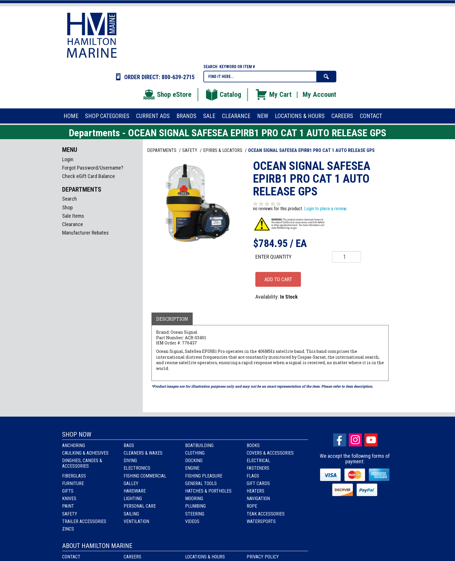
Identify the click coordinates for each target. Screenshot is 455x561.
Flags (253, 476)
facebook (339, 439)
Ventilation (136, 521)
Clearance (72, 224)
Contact (71, 557)
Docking (194, 460)
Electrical (258, 460)
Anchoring (73, 445)
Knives (69, 498)
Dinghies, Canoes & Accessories (82, 463)
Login (67, 159)
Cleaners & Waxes (143, 453)
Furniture (73, 483)
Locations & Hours (205, 557)
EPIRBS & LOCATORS (223, 150)
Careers (132, 557)
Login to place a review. (325, 208)
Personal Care (140, 506)
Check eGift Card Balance (88, 176)
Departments (162, 150)
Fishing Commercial (145, 476)
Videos (192, 521)
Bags (129, 445)
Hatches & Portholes (208, 491)
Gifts (67, 491)
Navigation (258, 498)
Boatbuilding (199, 445)
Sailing (131, 514)
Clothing (195, 453)
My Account (319, 94)
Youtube (371, 439)
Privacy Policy (263, 557)
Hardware (135, 491)
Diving (130, 460)
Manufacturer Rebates (85, 233)
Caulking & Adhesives (85, 453)
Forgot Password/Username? (92, 168)
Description (172, 319)
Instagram (355, 439)
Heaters (255, 491)
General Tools (201, 483)
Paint (68, 506)
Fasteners (258, 468)
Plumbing (195, 506)
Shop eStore (167, 94)
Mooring (194, 498)
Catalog (223, 94)
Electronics (137, 468)
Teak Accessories (266, 514)
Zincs (68, 529)
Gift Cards (258, 483)
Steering (194, 514)
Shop (67, 207)
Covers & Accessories (270, 453)
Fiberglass (74, 476)
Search (69, 199)
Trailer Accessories (84, 521)
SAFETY (190, 150)
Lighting (133, 498)
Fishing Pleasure (203, 476)
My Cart (273, 94)
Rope (252, 506)
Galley (131, 483)
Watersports (261, 521)
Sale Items (73, 216)
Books (253, 445)
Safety (69, 514)
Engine (192, 468)
